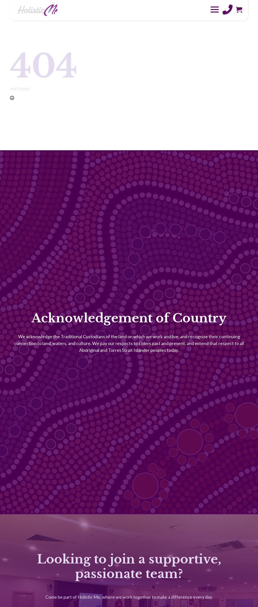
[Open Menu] (215, 6)
